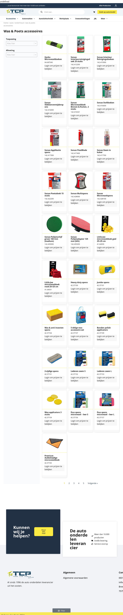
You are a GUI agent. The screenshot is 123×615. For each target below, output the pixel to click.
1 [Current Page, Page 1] (64, 483)
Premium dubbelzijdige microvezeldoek (52, 458)
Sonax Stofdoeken (105, 103)
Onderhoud (19, 23)
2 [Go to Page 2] (69, 483)
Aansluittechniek (47, 18)
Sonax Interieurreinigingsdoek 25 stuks (80, 59)
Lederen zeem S (78, 371)
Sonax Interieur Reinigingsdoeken (105, 58)
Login (47, 65)
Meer (104, 18)
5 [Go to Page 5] (83, 483)
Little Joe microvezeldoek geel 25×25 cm (106, 239)
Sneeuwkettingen (82, 18)
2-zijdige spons (51, 371)
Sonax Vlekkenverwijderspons (54, 105)
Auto (11, 23)
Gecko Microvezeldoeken (53, 58)
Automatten (29, 18)
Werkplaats (65, 18)
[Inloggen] (116, 6)
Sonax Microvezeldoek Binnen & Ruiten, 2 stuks (80, 106)
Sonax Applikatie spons (53, 151)
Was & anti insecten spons (54, 329)
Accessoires (12, 18)
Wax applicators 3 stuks (53, 413)
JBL (95, 18)
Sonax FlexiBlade (79, 150)
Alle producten (105, 5)
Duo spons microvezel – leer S (79, 413)
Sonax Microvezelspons (105, 194)
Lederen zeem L (104, 371)
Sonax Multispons (79, 193)
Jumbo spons (103, 282)
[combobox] (20, 43)
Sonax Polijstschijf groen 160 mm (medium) (53, 239)
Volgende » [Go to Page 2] (93, 483)
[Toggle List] (35, 43)
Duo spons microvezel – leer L (105, 413)
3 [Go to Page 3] (73, 483)
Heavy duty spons (79, 282)
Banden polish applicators (104, 329)
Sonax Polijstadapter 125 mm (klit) (79, 239)
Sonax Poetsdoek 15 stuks (54, 194)
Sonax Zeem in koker (104, 151)
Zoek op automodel (107, 12)
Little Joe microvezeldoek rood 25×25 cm (52, 284)
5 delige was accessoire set (77, 329)
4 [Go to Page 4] (78, 483)
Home (6, 23)
